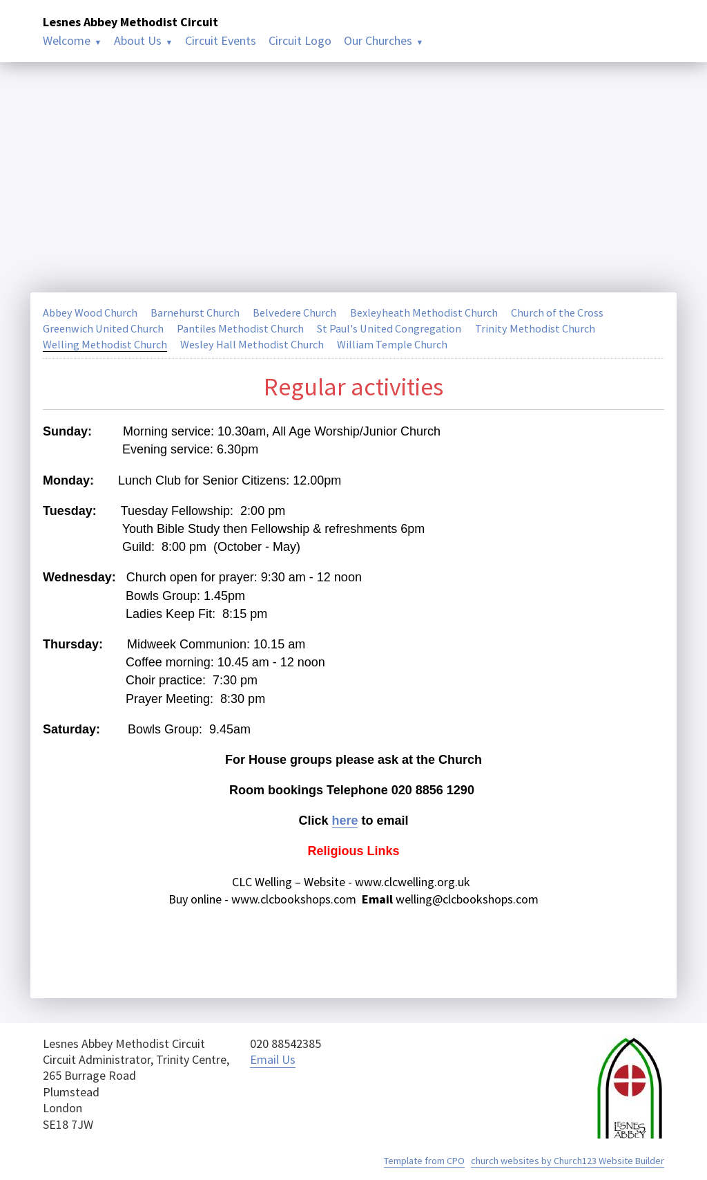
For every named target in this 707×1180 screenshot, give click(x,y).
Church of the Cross (558, 312)
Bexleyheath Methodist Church (425, 312)
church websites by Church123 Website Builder (567, 1160)
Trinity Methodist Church (535, 328)
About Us (138, 40)
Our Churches (378, 40)
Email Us (273, 1059)
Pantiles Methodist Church (240, 328)
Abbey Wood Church (91, 312)
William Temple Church (392, 344)
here (344, 820)
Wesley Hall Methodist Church (252, 344)
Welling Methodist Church (105, 344)
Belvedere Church (296, 312)
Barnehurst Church (196, 312)
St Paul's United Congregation (389, 328)
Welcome (66, 40)
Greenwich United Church (103, 328)
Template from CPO (424, 1160)
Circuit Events (220, 40)
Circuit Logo (300, 40)
